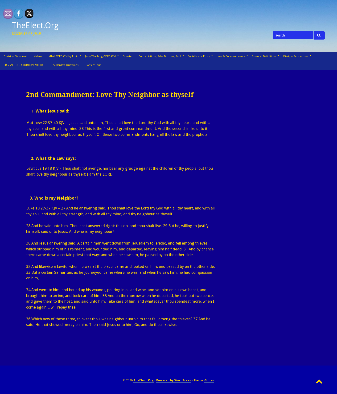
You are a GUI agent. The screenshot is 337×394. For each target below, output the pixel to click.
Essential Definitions (264, 56)
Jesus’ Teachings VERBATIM (100, 56)
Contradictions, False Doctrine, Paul (160, 56)
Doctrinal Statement (15, 56)
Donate (127, 56)
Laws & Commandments (231, 56)
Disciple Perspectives (295, 56)
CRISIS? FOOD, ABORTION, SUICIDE (24, 65)
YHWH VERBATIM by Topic (63, 56)
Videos (38, 56)
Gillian (209, 380)
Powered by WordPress (173, 380)
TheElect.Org (35, 25)
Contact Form (93, 65)
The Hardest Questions (64, 65)
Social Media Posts (199, 56)
